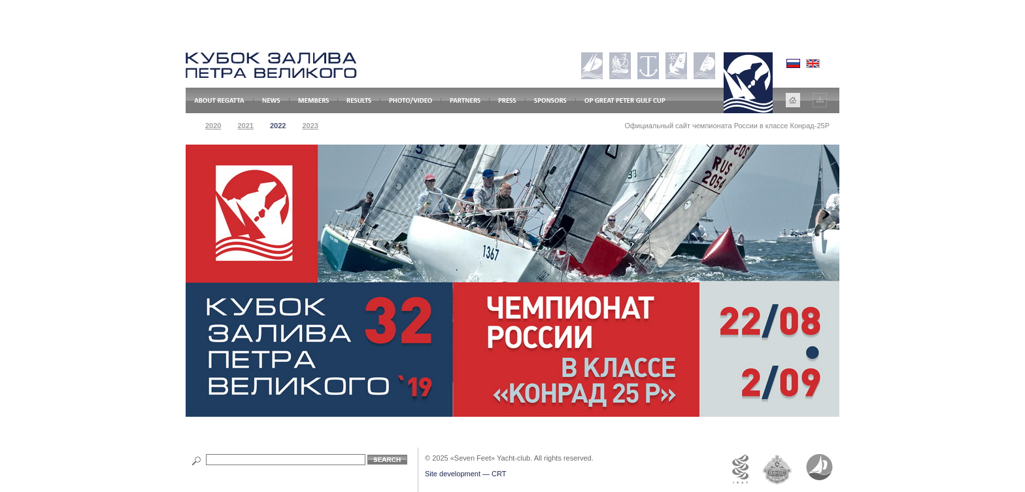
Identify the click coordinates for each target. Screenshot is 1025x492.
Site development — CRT (466, 474)
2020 (213, 126)
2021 (245, 126)
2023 (310, 126)
